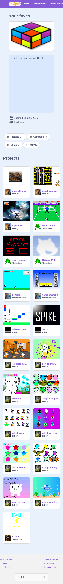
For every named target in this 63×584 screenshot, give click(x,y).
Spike (45, 329)
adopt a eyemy (49, 433)
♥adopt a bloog (49, 467)
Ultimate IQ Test (50, 260)
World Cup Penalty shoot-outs (50, 225)
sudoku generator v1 (50, 191)
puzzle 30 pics (19, 191)
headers (16, 295)
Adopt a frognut (50, 398)
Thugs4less (47, 228)
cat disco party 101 (20, 364)
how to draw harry (50, 364)
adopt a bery (18, 467)
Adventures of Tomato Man (20, 329)
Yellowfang (17, 540)
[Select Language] (31, 577)
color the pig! (19, 502)
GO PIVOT (17, 536)
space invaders (19, 260)
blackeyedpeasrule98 (20, 298)
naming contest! (50, 502)
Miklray (15, 194)
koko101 (15, 367)
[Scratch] (15, 4)
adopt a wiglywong (20, 433)
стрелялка (17, 225)
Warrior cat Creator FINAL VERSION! (20, 398)
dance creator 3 (50, 295)
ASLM (14, 332)
